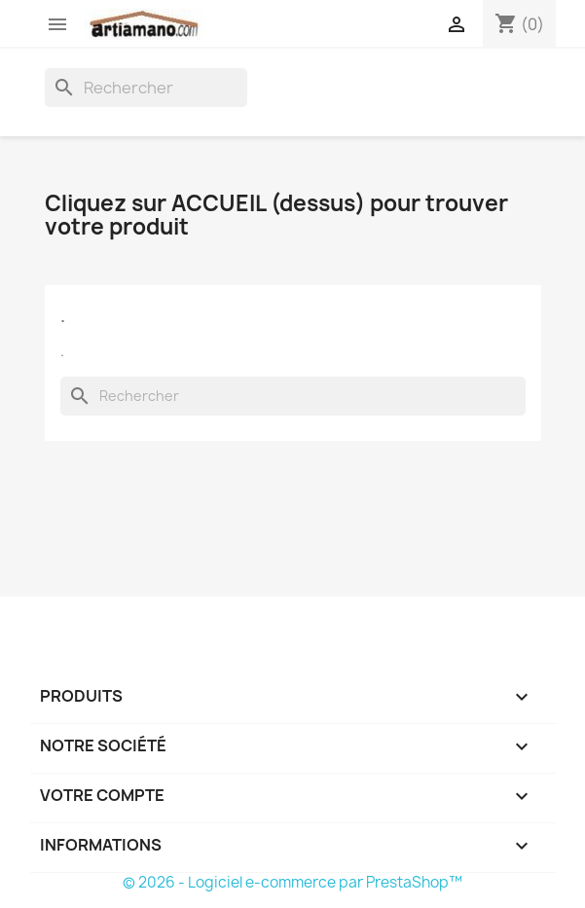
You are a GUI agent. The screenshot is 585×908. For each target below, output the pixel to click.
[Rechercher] (146, 87)
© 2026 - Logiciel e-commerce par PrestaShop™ (292, 882)
